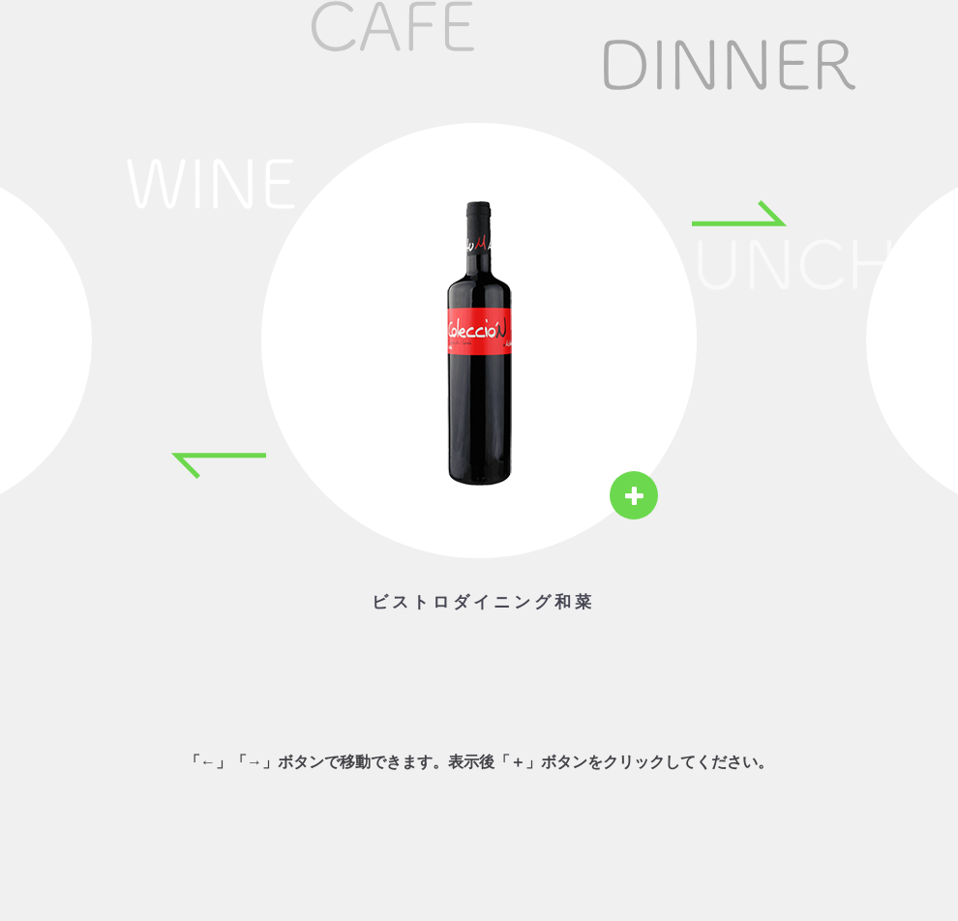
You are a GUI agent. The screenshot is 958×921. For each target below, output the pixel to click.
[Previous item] (217, 466)
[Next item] (740, 212)
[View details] (634, 495)
